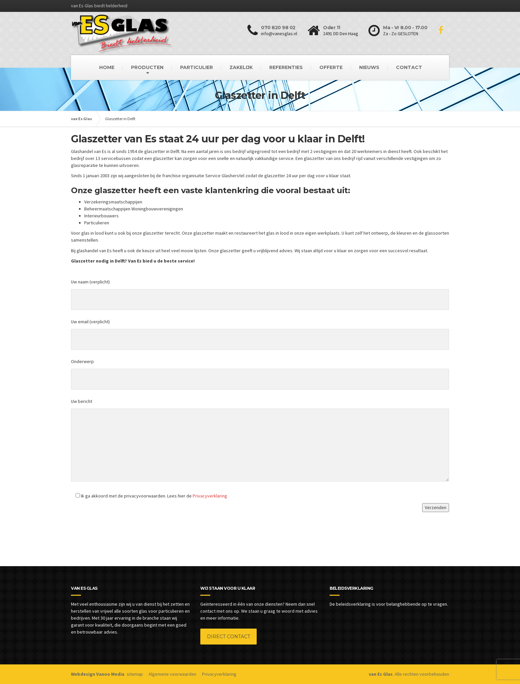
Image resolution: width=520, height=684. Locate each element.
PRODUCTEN (147, 67)
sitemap (135, 674)
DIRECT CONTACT (228, 637)
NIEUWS (369, 67)
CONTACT (409, 67)
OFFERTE (331, 67)
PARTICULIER (196, 67)
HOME (106, 67)
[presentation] (121, 529)
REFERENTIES (286, 67)
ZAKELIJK (241, 67)
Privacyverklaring (210, 496)
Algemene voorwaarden (172, 674)
